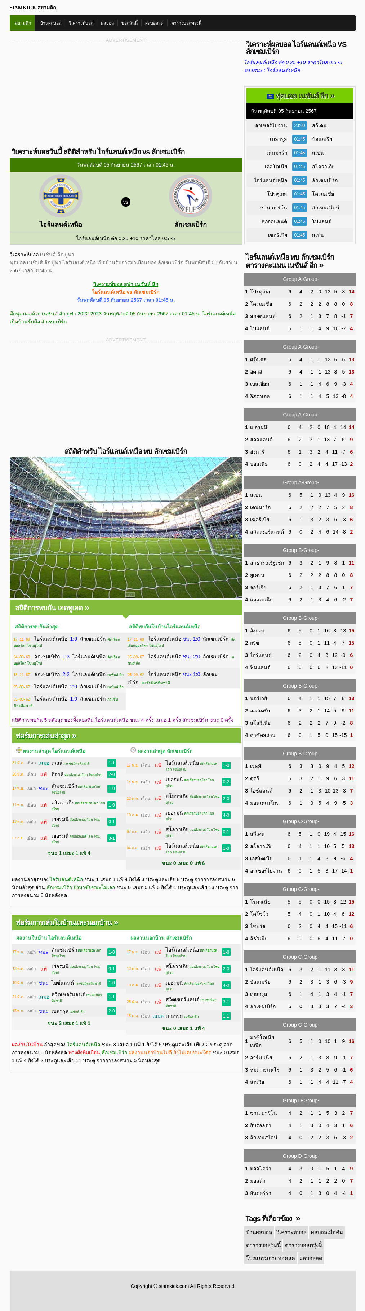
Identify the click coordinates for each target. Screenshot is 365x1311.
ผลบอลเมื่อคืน (324, 1232)
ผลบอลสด (154, 23)
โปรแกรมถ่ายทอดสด (269, 1256)
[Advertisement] (67, 95)
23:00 (299, 125)
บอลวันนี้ (129, 23)
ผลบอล (107, 23)
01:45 (299, 139)
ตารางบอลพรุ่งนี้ (186, 23)
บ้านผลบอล (50, 23)
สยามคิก (23, 23)
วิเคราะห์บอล (81, 23)
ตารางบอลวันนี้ (263, 1244)
